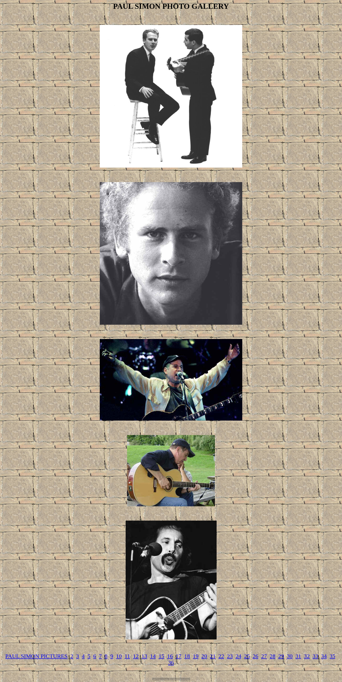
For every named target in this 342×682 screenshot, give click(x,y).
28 (273, 656)
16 (170, 656)
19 (196, 656)
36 (171, 662)
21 (213, 656)
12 (136, 656)
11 (127, 656)
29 (281, 656)
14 (153, 656)
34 (324, 656)
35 (332, 656)
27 (264, 656)
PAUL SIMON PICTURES (36, 656)
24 (238, 656)
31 (298, 656)
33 (315, 656)
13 (144, 656)
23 (230, 656)
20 (204, 656)
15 (161, 656)
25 (247, 656)
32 (307, 656)
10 (119, 656)
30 (290, 656)
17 (178, 656)
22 (221, 656)
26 (255, 656)
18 (187, 656)
